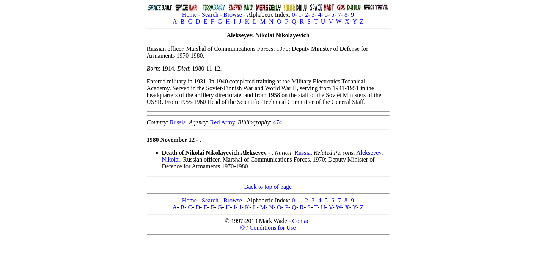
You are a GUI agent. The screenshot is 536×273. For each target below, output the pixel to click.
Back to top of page (268, 187)
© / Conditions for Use (268, 227)
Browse (232, 14)
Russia (178, 122)
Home (189, 14)
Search (210, 14)
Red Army (222, 122)
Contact (301, 221)
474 (277, 122)
